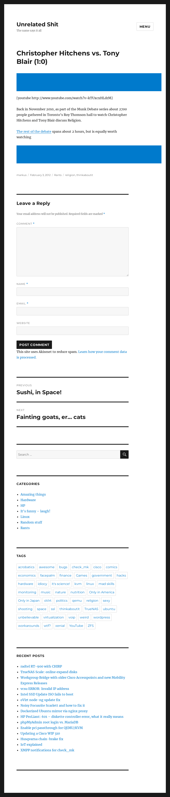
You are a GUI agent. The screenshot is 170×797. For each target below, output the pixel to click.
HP (23, 506)
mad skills (106, 584)
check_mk (80, 567)
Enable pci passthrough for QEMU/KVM (52, 728)
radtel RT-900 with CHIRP (41, 666)
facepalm (47, 575)
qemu (77, 600)
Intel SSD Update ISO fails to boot (47, 694)
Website (23, 323)
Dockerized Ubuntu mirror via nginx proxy (54, 711)
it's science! (61, 584)
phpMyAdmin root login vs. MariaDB (49, 722)
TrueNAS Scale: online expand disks (49, 672)
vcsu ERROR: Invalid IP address (45, 689)
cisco (97, 567)
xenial (60, 626)
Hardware (28, 500)
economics (27, 575)
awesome (47, 567)
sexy (106, 600)
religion (70, 175)
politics (61, 600)
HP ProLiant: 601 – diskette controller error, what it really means (72, 717)
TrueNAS (91, 609)
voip (71, 617)
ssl (53, 609)
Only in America (101, 592)
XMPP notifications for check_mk (47, 750)
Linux (25, 517)
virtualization (53, 617)
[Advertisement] (89, 83)
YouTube (76, 626)
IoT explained (31, 745)
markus (21, 175)
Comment (26, 223)
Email (22, 303)
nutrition (77, 592)
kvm (78, 584)
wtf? (47, 626)
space (41, 609)
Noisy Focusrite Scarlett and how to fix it (53, 705)
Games (81, 575)
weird (84, 617)
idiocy (42, 584)
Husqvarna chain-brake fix (42, 739)
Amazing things (33, 494)
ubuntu (109, 609)
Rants (58, 175)
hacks (121, 575)
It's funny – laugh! (35, 511)
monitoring (27, 592)
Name (22, 284)
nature (60, 592)
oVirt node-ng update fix (40, 700)
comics (111, 567)
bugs (63, 567)
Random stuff (31, 522)
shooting (25, 609)
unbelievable (28, 617)
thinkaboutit (84, 175)
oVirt (48, 600)
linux (90, 584)
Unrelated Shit (37, 24)
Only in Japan (29, 600)
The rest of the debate (34, 131)
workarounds (28, 626)
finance (65, 575)
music (46, 592)
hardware (25, 584)
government (102, 575)
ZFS (91, 626)
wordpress (101, 617)
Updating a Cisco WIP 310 (40, 733)
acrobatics (26, 567)
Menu (145, 27)
